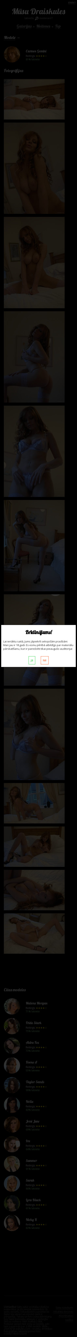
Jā (32, 660)
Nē (44, 660)
